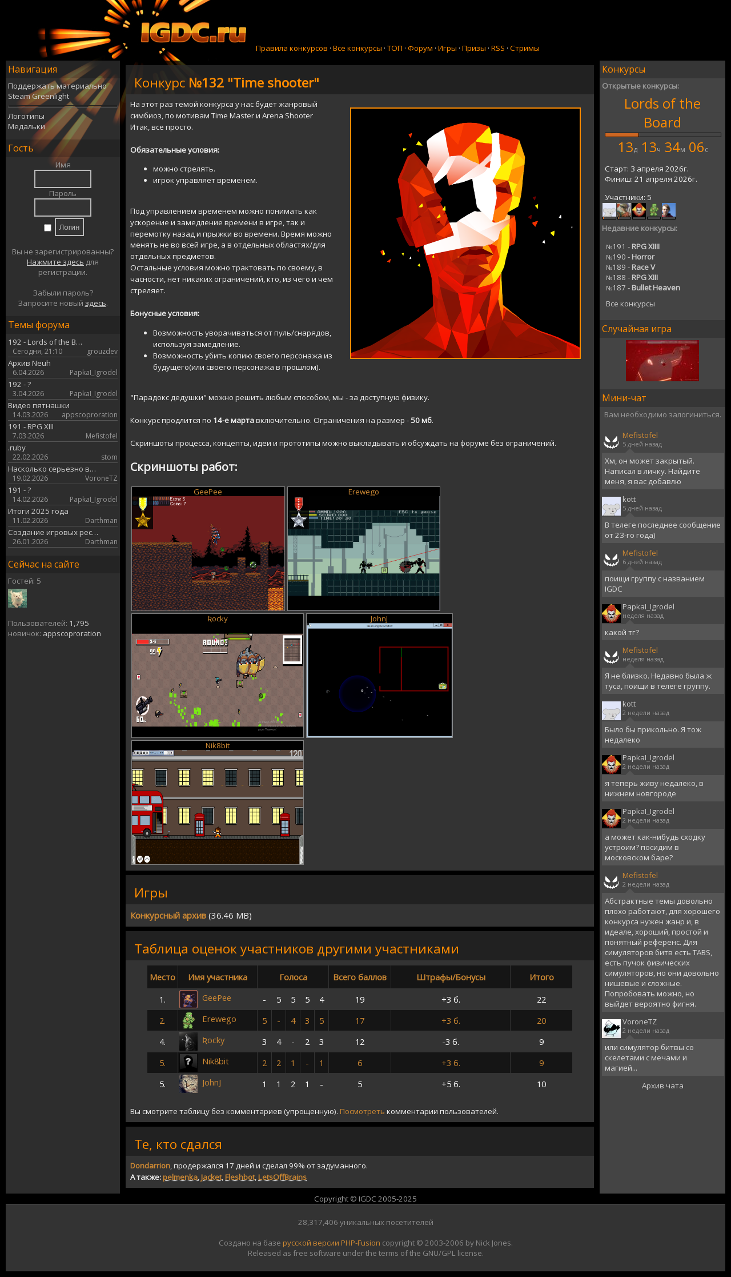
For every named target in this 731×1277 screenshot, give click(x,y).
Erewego (363, 491)
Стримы (525, 48)
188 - (632, 277)
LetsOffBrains (282, 1177)
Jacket (211, 1177)
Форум (420, 48)
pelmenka (180, 1177)
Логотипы (26, 116)
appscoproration (72, 633)
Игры (447, 48)
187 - (643, 287)
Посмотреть (362, 1111)
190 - (630, 257)
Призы (474, 48)
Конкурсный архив (168, 915)
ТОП (395, 48)
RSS (498, 48)
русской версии (311, 1243)
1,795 (79, 623)
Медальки (26, 126)
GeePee (208, 491)
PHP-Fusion (360, 1243)
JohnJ (379, 618)
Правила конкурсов (292, 48)
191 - (633, 246)
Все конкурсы (357, 48)
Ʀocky (217, 618)
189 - (630, 267)
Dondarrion (150, 1165)
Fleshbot (240, 1177)
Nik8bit (218, 745)
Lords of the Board (662, 112)
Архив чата (663, 1085)
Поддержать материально (57, 86)
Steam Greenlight (38, 96)
